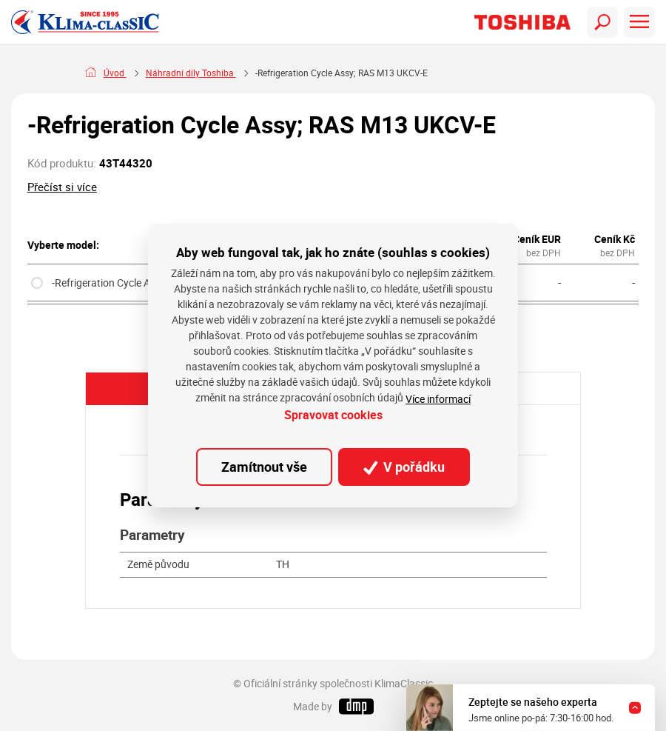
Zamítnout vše (264, 466)
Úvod (115, 73)
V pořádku (404, 466)
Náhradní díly (174, 73)
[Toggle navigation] (602, 22)
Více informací (438, 399)
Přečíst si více (62, 186)
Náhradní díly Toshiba (266, 73)
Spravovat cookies (333, 415)
